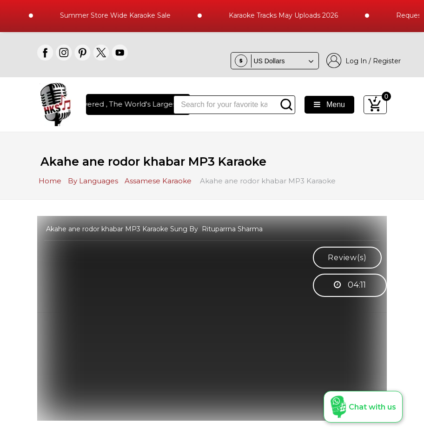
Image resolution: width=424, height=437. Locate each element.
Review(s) (347, 257)
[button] (363, 407)
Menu (329, 104)
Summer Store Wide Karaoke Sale (120, 15)
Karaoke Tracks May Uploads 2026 (288, 15)
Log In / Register (363, 60)
